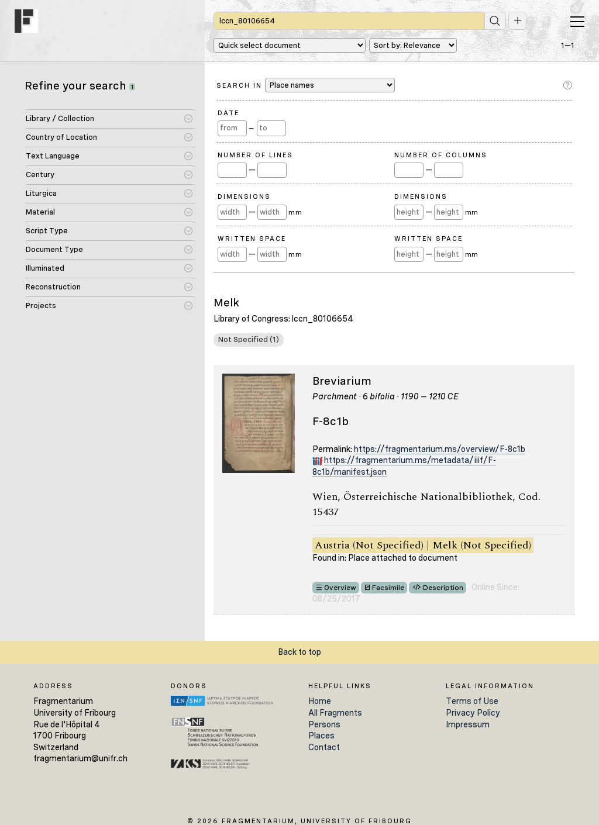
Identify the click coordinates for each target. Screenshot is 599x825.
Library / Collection (60, 118)
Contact (324, 747)
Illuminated (45, 268)
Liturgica (41, 193)
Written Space (252, 238)
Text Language (53, 155)
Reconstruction (53, 286)
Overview (340, 588)
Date (228, 113)
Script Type (47, 230)
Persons (324, 724)
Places (321, 735)
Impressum (468, 724)
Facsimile (388, 588)
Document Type (54, 249)
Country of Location (61, 137)
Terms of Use (472, 701)
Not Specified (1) (248, 339)
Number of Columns (440, 155)
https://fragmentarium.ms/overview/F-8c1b (439, 449)
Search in (305, 85)
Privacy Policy (473, 712)
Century (40, 174)
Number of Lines (255, 155)
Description (443, 588)
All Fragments (335, 712)
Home (319, 701)
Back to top (299, 652)
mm (295, 212)
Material (40, 212)
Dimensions (244, 196)
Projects (41, 305)
